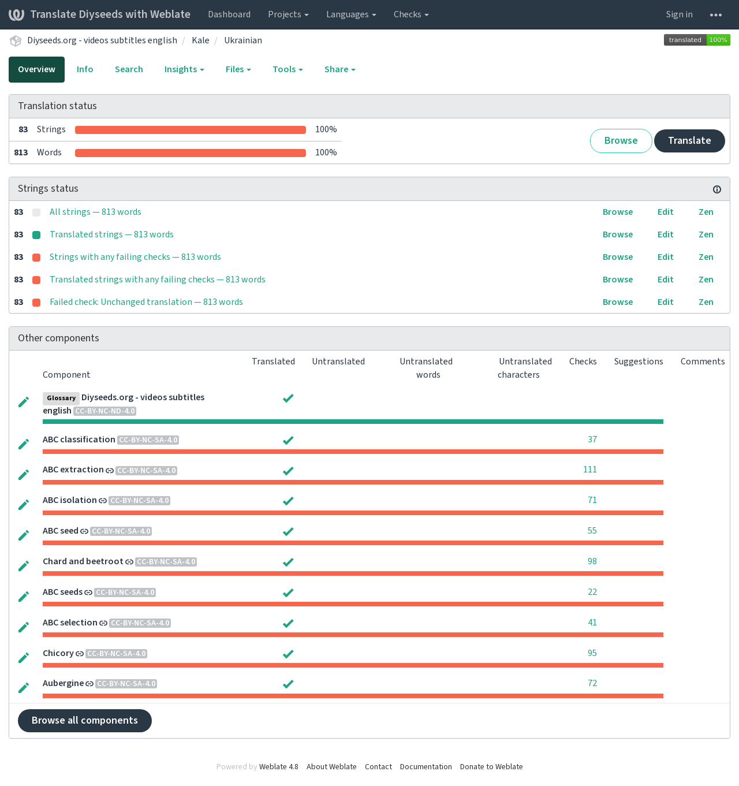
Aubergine (63, 683)
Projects (288, 14)
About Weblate (332, 767)
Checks (411, 14)
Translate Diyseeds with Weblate (100, 14)
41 (592, 622)
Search (129, 69)
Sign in (679, 14)
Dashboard (229, 14)
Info (85, 69)
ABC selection (70, 622)
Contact (378, 767)
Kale (201, 40)
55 (592, 530)
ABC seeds (63, 592)
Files (238, 69)
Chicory (58, 653)
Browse (621, 140)
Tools (288, 69)
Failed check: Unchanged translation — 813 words (146, 302)
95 (592, 653)
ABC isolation (70, 500)
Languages (351, 14)
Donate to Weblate (491, 767)
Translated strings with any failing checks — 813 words (158, 279)
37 (592, 439)
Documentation (426, 767)
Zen (706, 212)
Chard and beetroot (83, 561)
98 (592, 561)
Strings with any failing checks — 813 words (135, 257)
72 (592, 683)
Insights (184, 69)
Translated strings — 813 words (112, 234)
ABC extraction (73, 469)
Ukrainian (243, 40)
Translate (689, 140)
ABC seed (61, 530)
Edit (666, 212)
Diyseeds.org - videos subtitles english (102, 40)
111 (590, 469)
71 (592, 500)
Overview (36, 69)
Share (340, 69)
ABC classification (79, 439)
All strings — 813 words (95, 212)
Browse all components (85, 720)
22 (592, 592)
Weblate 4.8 (278, 767)
